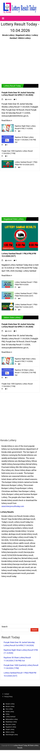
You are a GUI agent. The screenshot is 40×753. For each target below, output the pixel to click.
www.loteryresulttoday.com (12, 506)
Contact (6, 694)
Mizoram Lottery (11, 724)
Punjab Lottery (10, 729)
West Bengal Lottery (12, 734)
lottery (7, 714)
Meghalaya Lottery (11, 722)
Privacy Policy (8, 696)
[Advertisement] (20, 60)
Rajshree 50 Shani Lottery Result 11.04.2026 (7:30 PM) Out (25, 139)
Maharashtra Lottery (12, 719)
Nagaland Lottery (8, 248)
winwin (9, 99)
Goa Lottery (9, 709)
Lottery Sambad (10, 716)
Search (4, 626)
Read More (7, 120)
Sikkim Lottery (10, 732)
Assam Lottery (10, 704)
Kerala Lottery (10, 711)
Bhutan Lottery (10, 706)
